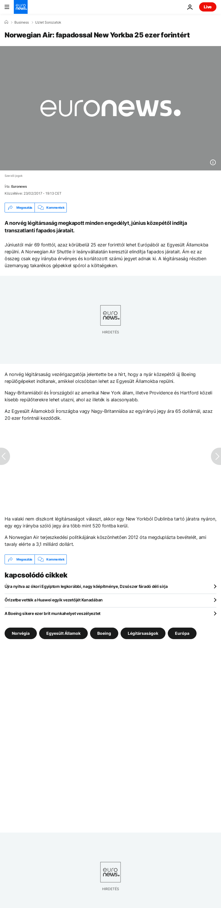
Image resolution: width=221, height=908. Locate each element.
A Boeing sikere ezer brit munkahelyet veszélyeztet (52, 613)
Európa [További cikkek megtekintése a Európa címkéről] (182, 633)
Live (208, 6)
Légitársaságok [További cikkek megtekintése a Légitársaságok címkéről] (143, 633)
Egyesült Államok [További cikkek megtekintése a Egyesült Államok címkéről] (63, 633)
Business (21, 22)
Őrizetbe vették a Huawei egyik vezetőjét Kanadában (54, 599)
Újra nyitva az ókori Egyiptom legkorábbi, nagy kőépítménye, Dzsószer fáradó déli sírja (86, 586)
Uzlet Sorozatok (48, 22)
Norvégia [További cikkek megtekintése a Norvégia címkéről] (21, 633)
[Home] (6, 22)
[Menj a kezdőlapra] (21, 7)
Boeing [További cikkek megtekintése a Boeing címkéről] (104, 633)
